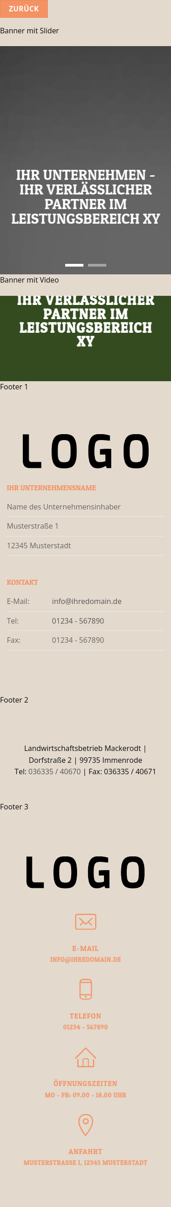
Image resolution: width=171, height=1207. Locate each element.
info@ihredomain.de (87, 601)
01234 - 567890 (78, 621)
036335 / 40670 (54, 771)
